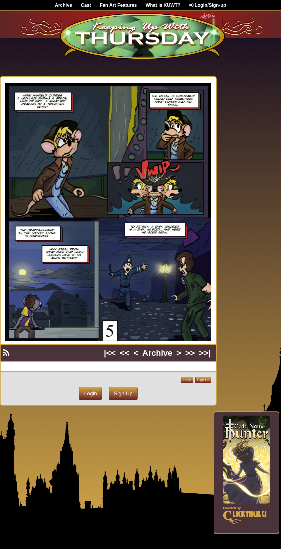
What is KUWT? (162, 5)
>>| (205, 352)
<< (124, 352)
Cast (86, 5)
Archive (63, 5)
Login (187, 380)
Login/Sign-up (207, 5)
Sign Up (203, 380)
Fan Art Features (118, 5)
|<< (110, 352)
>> (190, 352)
